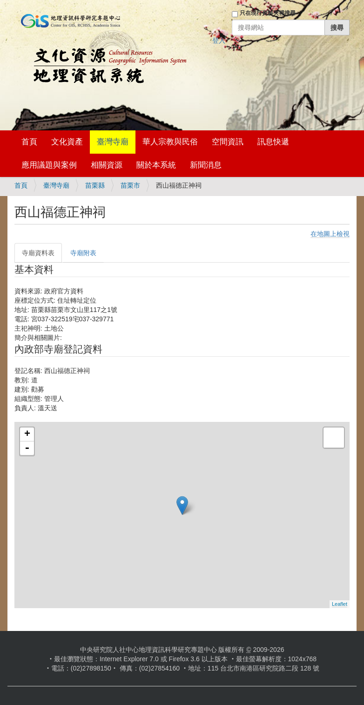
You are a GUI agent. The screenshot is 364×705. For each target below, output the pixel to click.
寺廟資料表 (38, 253)
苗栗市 (130, 185)
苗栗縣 (95, 185)
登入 (218, 40)
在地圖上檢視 (330, 233)
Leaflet (339, 604)
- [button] (27, 448)
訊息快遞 (273, 141)
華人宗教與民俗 (170, 141)
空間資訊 (227, 141)
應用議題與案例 (49, 165)
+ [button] (27, 434)
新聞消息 (206, 165)
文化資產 (67, 141)
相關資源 (106, 165)
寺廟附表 (83, 253)
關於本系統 (156, 165)
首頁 (29, 141)
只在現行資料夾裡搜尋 (268, 13)
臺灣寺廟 (112, 141)
